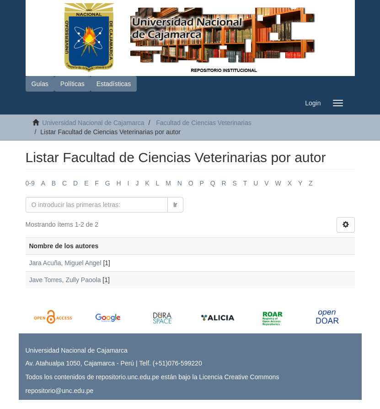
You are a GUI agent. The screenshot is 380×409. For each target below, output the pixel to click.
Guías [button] (40, 83)
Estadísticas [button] (113, 83)
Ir (175, 204)
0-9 (30, 183)
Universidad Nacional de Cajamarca (93, 122)
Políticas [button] (72, 83)
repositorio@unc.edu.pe (60, 390)
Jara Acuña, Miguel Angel (65, 263)
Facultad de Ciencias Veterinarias (204, 122)
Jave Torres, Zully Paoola (65, 280)
